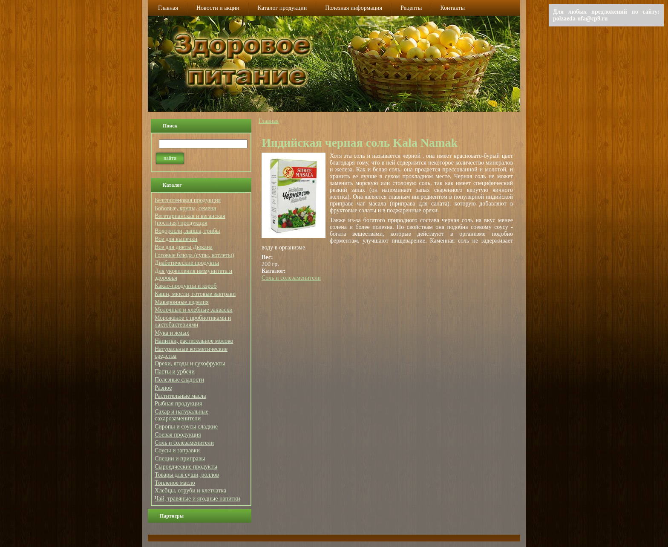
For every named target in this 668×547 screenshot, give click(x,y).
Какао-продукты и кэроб (185, 286)
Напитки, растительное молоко (194, 341)
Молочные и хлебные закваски (194, 310)
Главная (269, 121)
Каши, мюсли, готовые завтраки (195, 294)
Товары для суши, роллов (187, 475)
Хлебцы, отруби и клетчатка (190, 490)
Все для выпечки (176, 239)
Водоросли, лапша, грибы (187, 231)
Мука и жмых (172, 333)
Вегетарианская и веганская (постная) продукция (190, 219)
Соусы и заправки (177, 450)
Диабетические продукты (187, 263)
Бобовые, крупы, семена (185, 208)
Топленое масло (175, 483)
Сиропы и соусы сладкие (186, 426)
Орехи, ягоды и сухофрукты (190, 363)
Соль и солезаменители (184, 443)
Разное (163, 388)
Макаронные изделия (182, 302)
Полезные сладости (179, 379)
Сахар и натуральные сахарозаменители (181, 415)
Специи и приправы (180, 458)
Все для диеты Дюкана (184, 247)
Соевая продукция (178, 434)
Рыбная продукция (178, 403)
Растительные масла (180, 396)
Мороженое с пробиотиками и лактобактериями (193, 321)
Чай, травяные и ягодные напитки (197, 498)
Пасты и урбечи (175, 371)
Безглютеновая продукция (188, 200)
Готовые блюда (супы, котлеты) (194, 255)
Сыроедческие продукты (186, 466)
